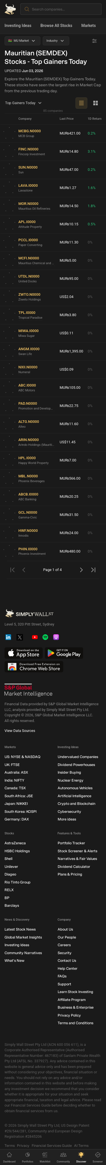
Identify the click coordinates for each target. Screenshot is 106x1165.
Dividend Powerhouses (76, 764)
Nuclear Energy (70, 780)
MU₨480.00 (70, 551)
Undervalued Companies (78, 757)
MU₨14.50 (69, 206)
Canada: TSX (15, 788)
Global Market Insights (23, 937)
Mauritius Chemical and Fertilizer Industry (36, 263)
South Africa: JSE (19, 796)
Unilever (11, 866)
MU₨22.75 (69, 406)
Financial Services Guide (52, 1145)
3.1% (92, 151)
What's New (14, 960)
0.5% (92, 224)
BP (7, 897)
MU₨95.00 (69, 278)
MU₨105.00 (70, 387)
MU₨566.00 (70, 478)
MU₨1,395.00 (71, 351)
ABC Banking (27, 499)
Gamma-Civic (27, 517)
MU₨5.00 (68, 260)
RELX (9, 890)
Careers (64, 945)
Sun (21, 172)
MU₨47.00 (69, 169)
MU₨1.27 (68, 188)
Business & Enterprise (76, 1007)
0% (90, 242)
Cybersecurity (69, 811)
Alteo (22, 426)
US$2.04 (66, 297)
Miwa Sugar (26, 335)
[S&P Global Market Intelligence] (29, 690)
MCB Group (26, 136)
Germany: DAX (17, 819)
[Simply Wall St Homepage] (10, 9)
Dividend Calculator (74, 866)
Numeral (24, 372)
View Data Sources (20, 731)
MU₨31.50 (69, 515)
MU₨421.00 (70, 133)
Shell (8, 859)
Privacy (23, 1145)
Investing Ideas (18, 25)
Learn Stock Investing (75, 992)
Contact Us (67, 960)
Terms (10, 1145)
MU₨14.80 (69, 151)
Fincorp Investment (31, 154)
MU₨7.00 (68, 460)
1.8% (92, 206)
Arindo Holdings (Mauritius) (36, 444)
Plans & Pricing (70, 874)
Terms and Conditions (75, 1023)
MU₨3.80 (68, 315)
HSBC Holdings (17, 851)
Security (65, 952)
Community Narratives (23, 952)
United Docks (27, 281)
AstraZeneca (15, 843)
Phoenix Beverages (31, 481)
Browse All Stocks (56, 25)
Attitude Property (30, 226)
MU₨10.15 (69, 224)
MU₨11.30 (69, 242)
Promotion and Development (36, 408)
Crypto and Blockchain (76, 803)
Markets (88, 25)
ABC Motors (26, 390)
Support (64, 984)
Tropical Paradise (30, 317)
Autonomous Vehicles (75, 788)
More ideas (67, 819)
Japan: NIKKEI (16, 803)
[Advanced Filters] (94, 40)
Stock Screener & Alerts (77, 851)
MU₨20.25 (69, 496)
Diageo (10, 874)
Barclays (12, 905)
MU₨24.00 (69, 533)
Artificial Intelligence (74, 796)
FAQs (62, 976)
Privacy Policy (69, 1015)
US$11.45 (67, 442)
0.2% (92, 133)
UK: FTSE (12, 764)
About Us (65, 929)
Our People (67, 937)
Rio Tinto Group (18, 882)
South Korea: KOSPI (20, 811)
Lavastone (25, 190)
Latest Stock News (20, 929)
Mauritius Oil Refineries (34, 208)
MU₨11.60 (69, 424)
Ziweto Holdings (29, 299)
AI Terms (81, 1145)
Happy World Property (33, 463)
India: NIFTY (14, 780)
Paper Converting (30, 245)
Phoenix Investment (32, 554)
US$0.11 (66, 333)
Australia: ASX (16, 772)
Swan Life (25, 354)
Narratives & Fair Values (77, 859)
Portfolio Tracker (71, 843)
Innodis (23, 535)
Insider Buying (69, 772)
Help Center (67, 968)
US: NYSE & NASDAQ (22, 757)
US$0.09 (66, 369)
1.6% (92, 188)
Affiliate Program (72, 999)
